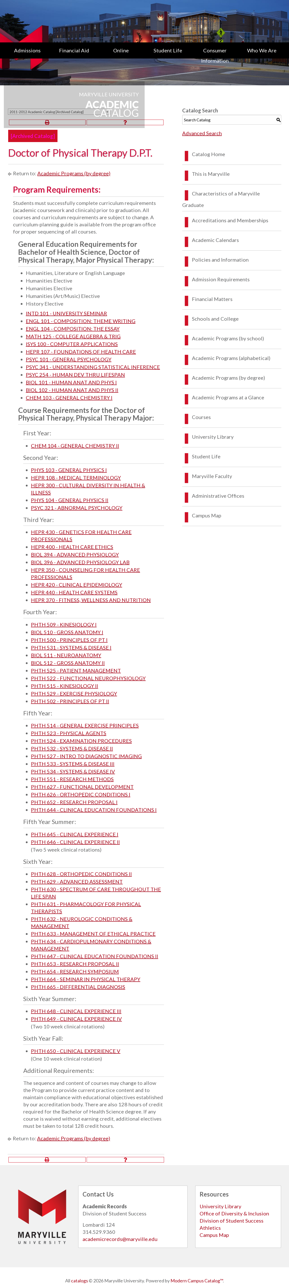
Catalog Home (208, 154)
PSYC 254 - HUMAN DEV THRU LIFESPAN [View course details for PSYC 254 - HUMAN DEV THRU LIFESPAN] (75, 375)
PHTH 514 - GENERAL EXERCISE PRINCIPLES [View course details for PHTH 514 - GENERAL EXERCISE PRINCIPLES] (85, 725)
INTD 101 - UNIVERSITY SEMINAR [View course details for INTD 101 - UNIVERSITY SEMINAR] (66, 313)
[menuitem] (27, 55)
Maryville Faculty (212, 476)
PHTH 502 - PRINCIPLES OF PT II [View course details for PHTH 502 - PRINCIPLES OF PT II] (70, 701)
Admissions (27, 50)
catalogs (79, 1280)
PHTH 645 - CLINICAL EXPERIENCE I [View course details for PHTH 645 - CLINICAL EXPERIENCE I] (74, 834)
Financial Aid (74, 50)
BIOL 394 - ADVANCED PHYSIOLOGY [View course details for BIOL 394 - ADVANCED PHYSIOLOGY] (75, 554)
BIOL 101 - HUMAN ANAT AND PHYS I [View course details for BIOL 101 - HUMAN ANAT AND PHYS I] (71, 382)
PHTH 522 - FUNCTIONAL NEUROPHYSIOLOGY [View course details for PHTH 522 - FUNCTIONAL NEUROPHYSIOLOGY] (88, 678)
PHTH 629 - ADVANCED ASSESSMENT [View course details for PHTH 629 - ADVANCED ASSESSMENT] (77, 881)
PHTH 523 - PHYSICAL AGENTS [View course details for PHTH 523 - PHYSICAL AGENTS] (68, 733)
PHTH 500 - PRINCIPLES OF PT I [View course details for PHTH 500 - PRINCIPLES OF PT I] (69, 640)
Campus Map (206, 515)
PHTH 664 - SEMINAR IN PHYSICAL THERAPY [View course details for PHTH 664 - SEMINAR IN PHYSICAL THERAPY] (85, 979)
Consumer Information (215, 55)
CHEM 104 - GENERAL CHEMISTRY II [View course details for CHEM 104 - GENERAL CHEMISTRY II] (75, 446)
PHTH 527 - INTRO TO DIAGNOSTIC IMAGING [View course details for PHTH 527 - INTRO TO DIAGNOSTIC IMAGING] (86, 756)
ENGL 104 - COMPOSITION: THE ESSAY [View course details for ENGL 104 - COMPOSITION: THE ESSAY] (73, 329)
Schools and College (215, 319)
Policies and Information (220, 260)
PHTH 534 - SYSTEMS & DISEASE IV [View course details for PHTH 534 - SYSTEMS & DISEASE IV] (73, 771)
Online (121, 50)
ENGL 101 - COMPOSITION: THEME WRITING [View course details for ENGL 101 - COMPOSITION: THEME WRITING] (80, 321)
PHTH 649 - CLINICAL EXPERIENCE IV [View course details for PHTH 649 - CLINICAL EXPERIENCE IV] (76, 1019)
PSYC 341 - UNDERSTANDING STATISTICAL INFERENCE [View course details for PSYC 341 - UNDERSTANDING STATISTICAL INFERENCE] (93, 367)
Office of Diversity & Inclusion (234, 1213)
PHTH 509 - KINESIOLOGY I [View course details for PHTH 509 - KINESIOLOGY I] (64, 624)
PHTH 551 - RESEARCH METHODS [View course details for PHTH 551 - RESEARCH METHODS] (72, 779)
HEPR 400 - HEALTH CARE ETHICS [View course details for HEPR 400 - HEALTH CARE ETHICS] (72, 547)
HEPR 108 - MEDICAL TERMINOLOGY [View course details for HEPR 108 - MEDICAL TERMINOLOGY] (76, 477)
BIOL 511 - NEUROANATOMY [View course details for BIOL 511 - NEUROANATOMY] (66, 655)
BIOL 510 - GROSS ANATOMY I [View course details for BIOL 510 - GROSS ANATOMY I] (67, 632)
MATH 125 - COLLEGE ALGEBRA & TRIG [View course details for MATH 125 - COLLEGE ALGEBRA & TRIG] (73, 336)
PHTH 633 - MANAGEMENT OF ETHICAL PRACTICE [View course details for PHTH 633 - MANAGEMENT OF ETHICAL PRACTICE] (93, 934)
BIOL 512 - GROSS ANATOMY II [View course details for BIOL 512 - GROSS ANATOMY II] (68, 663)
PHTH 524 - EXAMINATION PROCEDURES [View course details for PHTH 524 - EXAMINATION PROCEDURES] (81, 741)
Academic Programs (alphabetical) (231, 358)
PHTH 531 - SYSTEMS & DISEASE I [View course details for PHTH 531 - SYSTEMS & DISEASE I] (71, 647)
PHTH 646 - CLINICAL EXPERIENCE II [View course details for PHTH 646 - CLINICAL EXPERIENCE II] (75, 842)
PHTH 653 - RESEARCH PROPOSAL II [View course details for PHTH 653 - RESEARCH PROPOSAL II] (75, 964)
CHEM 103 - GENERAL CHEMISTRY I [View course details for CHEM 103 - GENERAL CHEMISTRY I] (69, 397)
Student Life (168, 50)
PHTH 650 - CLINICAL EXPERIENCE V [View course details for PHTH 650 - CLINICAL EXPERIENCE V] (75, 1051)
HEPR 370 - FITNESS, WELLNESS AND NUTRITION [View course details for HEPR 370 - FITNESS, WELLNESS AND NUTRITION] (91, 600)
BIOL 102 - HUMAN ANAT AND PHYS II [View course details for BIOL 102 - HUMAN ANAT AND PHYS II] (72, 390)
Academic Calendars (215, 240)
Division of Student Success (231, 1220)
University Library (213, 437)
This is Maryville (211, 174)
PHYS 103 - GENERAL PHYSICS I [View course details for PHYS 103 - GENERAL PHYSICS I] (69, 470)
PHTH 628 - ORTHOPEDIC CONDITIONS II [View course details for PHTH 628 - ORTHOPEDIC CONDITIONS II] (81, 874)
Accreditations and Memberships (230, 220)
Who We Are (261, 50)
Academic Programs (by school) (228, 338)
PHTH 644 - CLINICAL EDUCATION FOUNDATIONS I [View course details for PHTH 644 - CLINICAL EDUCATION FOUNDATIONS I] (94, 810)
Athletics (210, 1228)
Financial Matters (212, 299)
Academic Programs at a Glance (228, 397)
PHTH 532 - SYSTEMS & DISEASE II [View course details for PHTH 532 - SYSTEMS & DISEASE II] (72, 748)
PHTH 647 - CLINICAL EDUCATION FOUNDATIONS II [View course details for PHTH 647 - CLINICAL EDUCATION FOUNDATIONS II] (94, 956)
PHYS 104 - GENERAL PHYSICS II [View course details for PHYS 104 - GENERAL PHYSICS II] (69, 500)
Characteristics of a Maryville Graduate (221, 199)
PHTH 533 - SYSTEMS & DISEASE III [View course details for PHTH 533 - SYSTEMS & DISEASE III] (72, 764)
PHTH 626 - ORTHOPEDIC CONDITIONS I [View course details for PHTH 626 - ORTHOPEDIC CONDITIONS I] (80, 794)
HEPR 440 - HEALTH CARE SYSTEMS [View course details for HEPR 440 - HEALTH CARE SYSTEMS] (74, 592)
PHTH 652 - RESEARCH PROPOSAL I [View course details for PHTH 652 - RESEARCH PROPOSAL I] (74, 802)
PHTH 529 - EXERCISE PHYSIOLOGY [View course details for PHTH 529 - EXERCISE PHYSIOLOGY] (74, 693)
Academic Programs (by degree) (73, 173)
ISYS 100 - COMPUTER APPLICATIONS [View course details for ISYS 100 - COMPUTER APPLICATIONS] (72, 344)
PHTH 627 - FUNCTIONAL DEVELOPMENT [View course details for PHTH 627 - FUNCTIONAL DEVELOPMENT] (82, 787)
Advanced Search (202, 133)
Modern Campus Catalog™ (196, 1280)
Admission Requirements (221, 279)
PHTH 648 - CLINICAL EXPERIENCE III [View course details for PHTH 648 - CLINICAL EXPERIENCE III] (76, 1011)
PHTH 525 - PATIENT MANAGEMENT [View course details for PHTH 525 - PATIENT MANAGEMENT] (76, 670)
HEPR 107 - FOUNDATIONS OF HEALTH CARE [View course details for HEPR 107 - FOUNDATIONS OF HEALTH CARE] (81, 352)
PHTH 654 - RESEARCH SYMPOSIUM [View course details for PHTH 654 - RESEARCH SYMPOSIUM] (75, 971)
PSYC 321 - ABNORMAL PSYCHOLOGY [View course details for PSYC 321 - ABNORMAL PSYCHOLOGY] (76, 508)
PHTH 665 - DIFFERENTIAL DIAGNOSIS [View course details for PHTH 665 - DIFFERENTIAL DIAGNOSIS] (78, 987)
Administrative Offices (218, 496)
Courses (201, 417)
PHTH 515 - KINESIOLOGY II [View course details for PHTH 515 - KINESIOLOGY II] (64, 686)
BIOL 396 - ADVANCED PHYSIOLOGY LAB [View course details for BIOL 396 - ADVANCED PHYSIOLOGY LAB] (80, 562)
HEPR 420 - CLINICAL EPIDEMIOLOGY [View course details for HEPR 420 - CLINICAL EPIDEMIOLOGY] (76, 585)
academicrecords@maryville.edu (120, 1239)
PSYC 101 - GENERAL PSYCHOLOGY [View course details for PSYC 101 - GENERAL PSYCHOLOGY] (68, 359)
